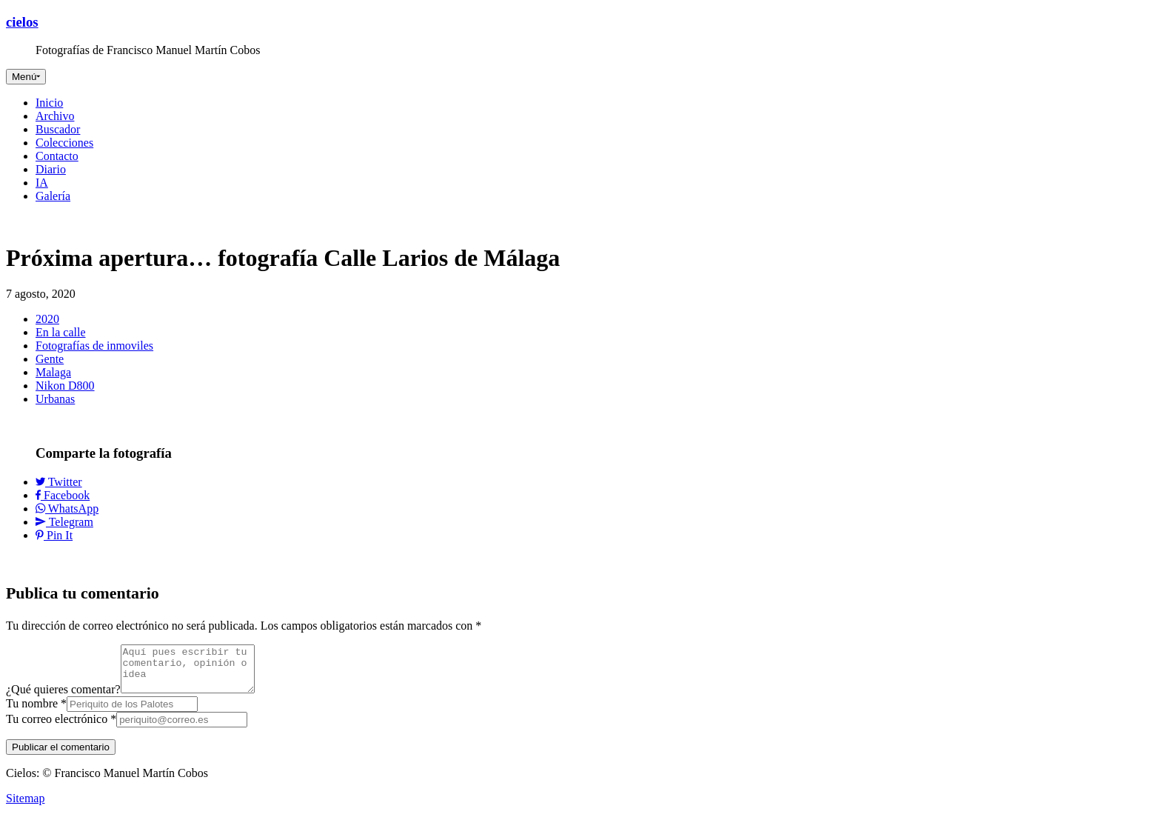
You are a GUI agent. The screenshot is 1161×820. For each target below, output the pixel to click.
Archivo (55, 116)
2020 (47, 319)
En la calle (61, 332)
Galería (53, 196)
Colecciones (64, 142)
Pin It (54, 535)
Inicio (49, 102)
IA (42, 182)
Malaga (53, 372)
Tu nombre (36, 712)
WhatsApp (67, 508)
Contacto (57, 156)
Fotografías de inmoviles (94, 345)
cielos (22, 22)
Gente (50, 359)
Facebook (63, 495)
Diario (51, 169)
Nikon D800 (65, 385)
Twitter (59, 482)
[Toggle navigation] (26, 76)
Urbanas (55, 399)
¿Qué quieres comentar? (63, 698)
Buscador (58, 129)
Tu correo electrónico (61, 727)
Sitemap (25, 807)
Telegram (64, 522)
